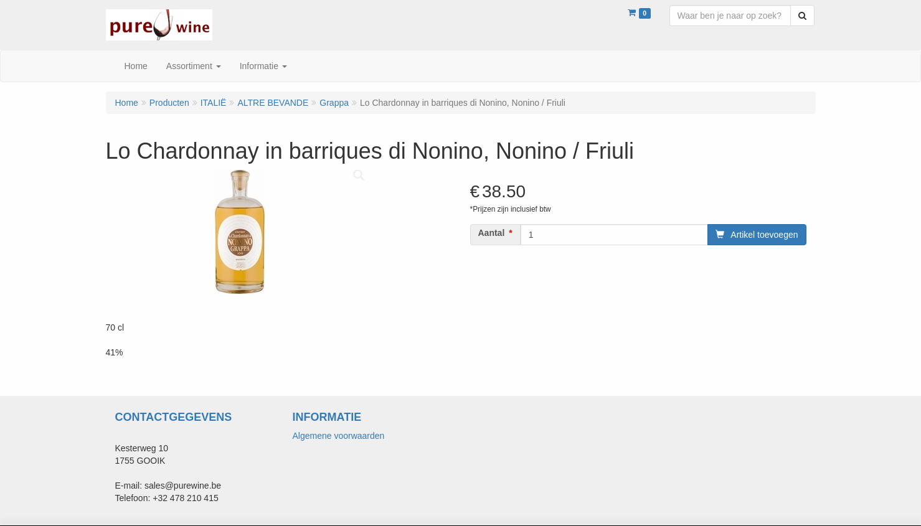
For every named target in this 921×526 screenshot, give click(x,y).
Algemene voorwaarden (339, 436)
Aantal (491, 232)
